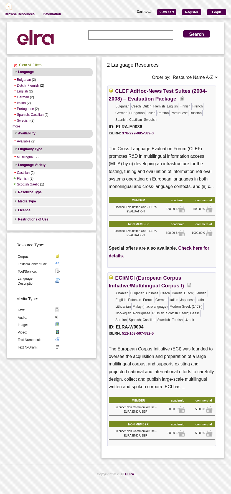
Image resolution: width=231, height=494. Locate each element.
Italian (21, 103)
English (22, 91)
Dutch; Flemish (28, 85)
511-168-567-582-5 (138, 333)
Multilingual (25, 157)
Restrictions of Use (33, 219)
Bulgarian (24, 80)
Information (52, 14)
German (23, 97)
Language (26, 72)
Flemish (23, 178)
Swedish (23, 120)
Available (23, 141)
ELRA (129, 474)
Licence (24, 210)
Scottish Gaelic (28, 184)
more (16, 126)
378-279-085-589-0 (138, 133)
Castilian (23, 173)
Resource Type (30, 192)
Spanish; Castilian (30, 115)
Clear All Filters (30, 65)
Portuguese (25, 109)
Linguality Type (30, 149)
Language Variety (31, 165)
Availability (26, 133)
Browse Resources (20, 14)
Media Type (27, 201)
